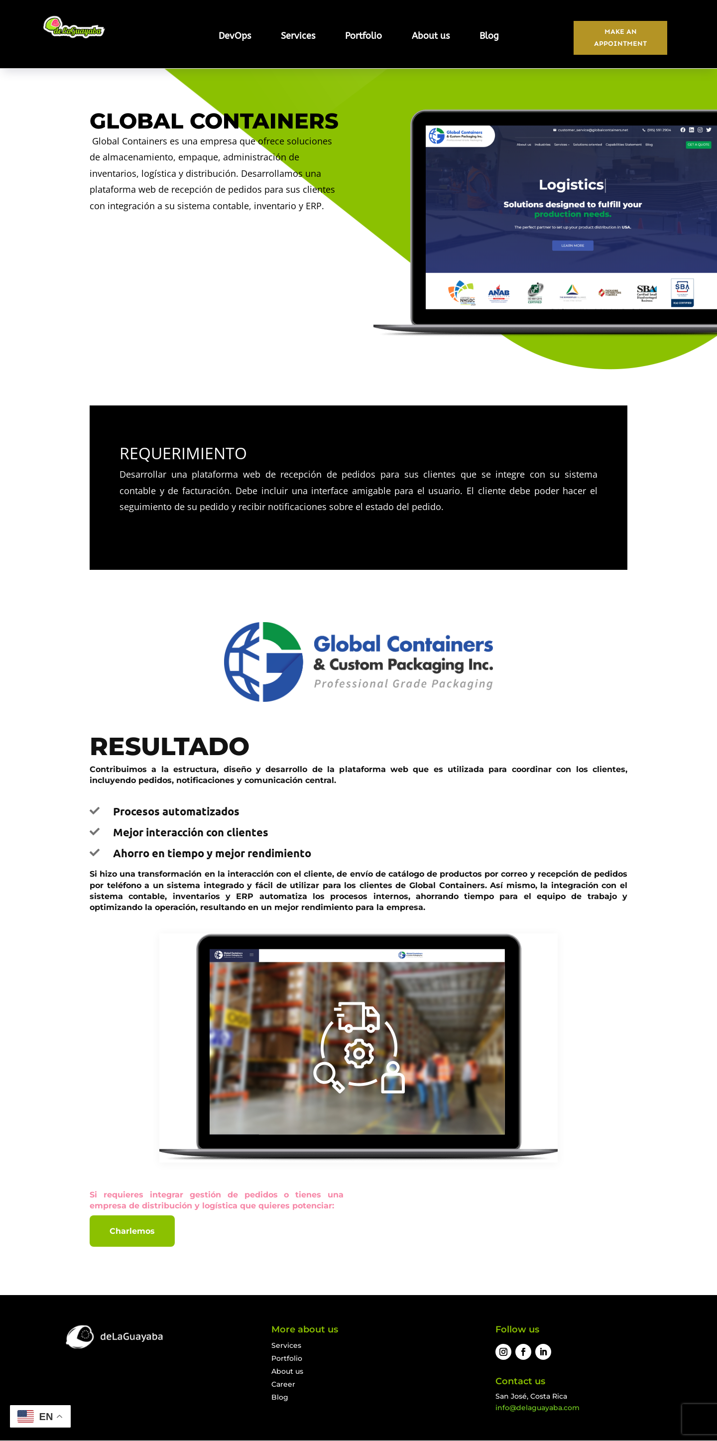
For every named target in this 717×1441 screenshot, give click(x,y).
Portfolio (363, 36)
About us (431, 36)
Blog (489, 36)
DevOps (235, 36)
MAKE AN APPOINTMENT (620, 38)
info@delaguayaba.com (537, 1408)
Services (298, 36)
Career (283, 1385)
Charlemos (132, 1231)
